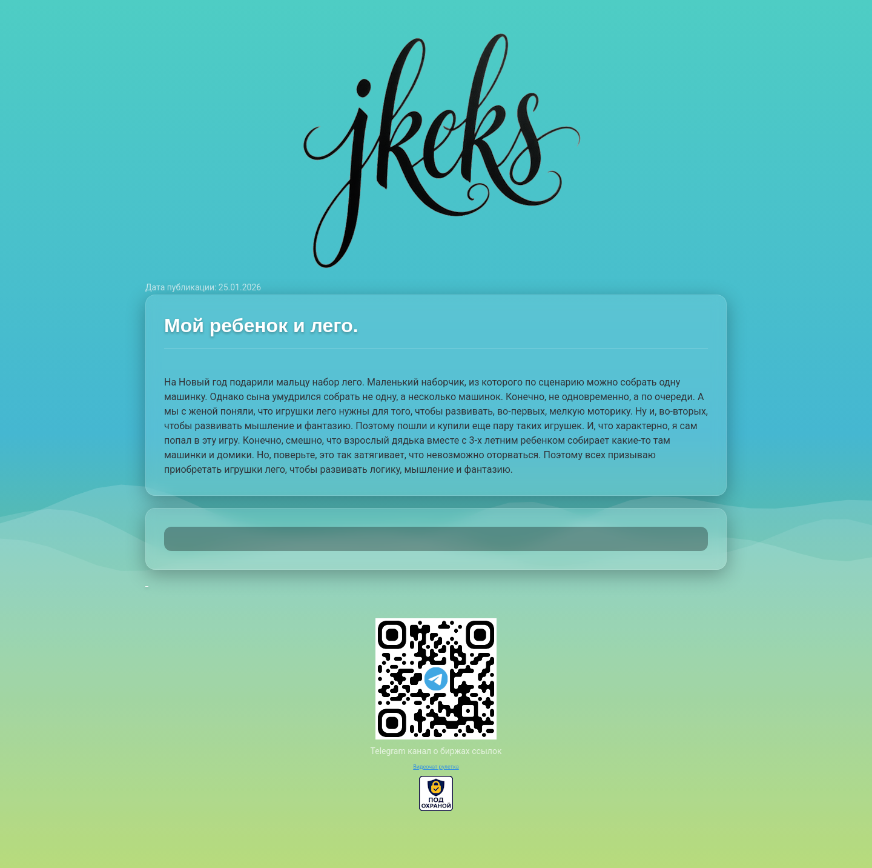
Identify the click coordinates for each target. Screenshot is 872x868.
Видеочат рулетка (436, 767)
